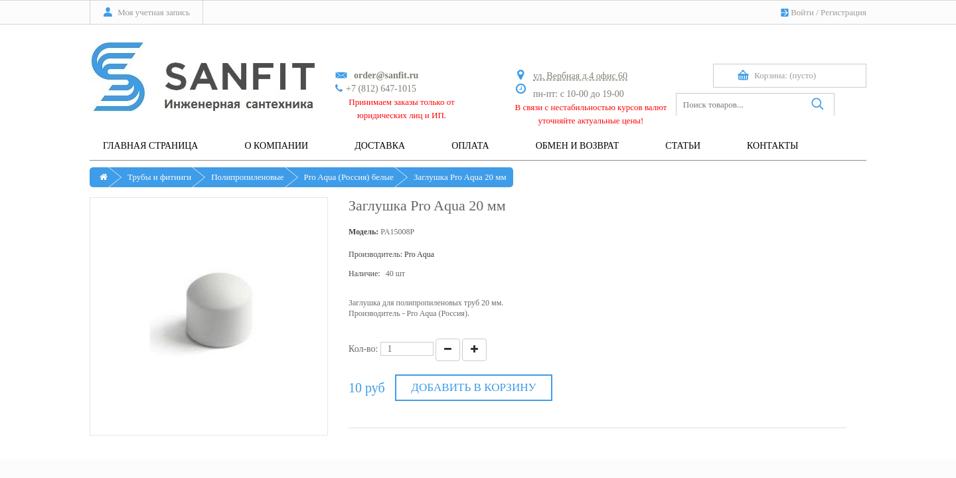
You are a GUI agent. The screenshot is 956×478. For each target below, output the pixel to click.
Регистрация (843, 12)
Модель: (363, 231)
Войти (802, 12)
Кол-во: (363, 349)
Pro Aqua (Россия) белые (349, 177)
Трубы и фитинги (159, 177)
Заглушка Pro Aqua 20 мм (460, 177)
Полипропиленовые (247, 177)
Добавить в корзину (474, 387)
